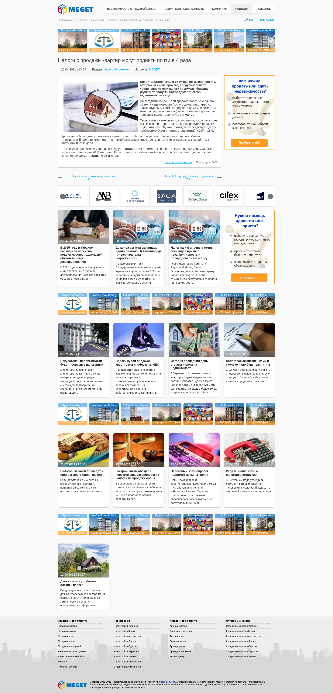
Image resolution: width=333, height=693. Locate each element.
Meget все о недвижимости (72, 685)
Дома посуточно (178, 641)
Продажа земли (66, 641)
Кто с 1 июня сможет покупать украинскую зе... (90, 177)
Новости (241, 8)
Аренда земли (177, 646)
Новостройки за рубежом (127, 661)
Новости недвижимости (91, 20)
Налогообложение (115, 69)
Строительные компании (127, 666)
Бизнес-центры (178, 656)
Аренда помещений (180, 651)
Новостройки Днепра (125, 641)
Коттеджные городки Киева (240, 631)
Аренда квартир (178, 626)
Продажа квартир (67, 626)
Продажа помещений (69, 646)
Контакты (63, 661)
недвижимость (168, 681)
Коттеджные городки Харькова (242, 651)
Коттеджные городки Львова (241, 656)
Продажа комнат (67, 631)
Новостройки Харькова (126, 651)
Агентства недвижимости (71, 656)
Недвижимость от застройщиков (132, 8)
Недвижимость (66, 20)
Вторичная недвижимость (184, 8)
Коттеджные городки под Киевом (243, 636)
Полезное (263, 8)
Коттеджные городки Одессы (241, 646)
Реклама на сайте (67, 666)
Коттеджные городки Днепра (241, 641)
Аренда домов (177, 636)
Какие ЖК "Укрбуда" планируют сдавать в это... (188, 177)
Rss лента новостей (178, 162)
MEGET (154, 69)
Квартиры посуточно (181, 631)
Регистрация (267, 19)
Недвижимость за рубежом (72, 651)
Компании (219, 8)
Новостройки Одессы (125, 646)
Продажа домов (66, 636)
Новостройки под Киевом (127, 636)
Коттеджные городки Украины (242, 626)
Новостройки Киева (124, 631)
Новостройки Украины (126, 626)
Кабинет (248, 19)
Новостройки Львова (125, 656)
